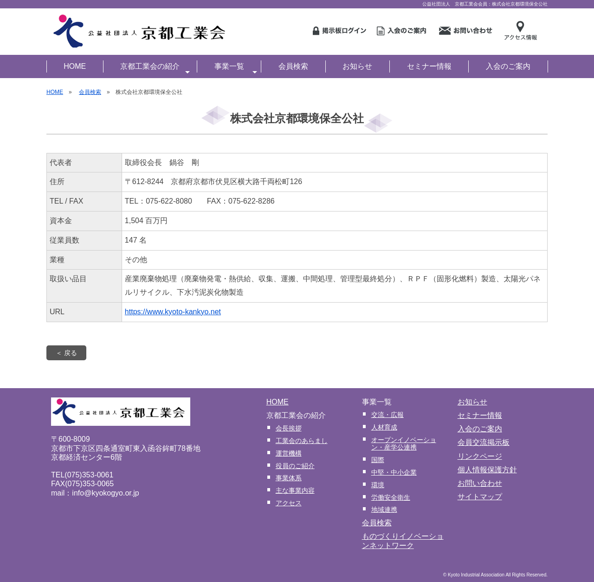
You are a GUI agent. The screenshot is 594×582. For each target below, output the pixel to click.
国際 (377, 459)
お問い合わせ (480, 483)
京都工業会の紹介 (155, 67)
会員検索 (293, 66)
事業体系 (289, 478)
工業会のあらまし (302, 440)
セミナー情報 (429, 66)
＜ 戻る (66, 353)
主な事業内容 (295, 490)
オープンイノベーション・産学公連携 (403, 443)
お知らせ (357, 66)
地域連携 (384, 509)
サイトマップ (480, 497)
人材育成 (384, 427)
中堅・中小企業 (394, 472)
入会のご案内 (508, 66)
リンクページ (480, 456)
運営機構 (289, 453)
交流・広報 (387, 414)
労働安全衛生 (390, 497)
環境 (377, 485)
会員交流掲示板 (484, 442)
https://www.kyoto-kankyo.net (173, 312)
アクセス (289, 503)
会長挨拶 (289, 428)
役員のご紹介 (295, 466)
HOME (75, 66)
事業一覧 (235, 67)
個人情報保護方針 (487, 470)
